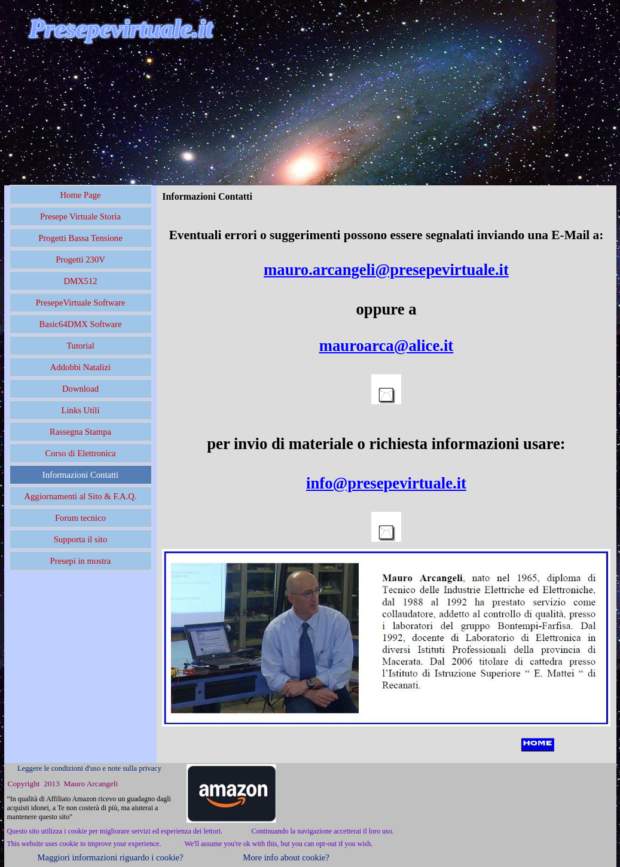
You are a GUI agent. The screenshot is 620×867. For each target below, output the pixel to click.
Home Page (80, 195)
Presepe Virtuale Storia (80, 216)
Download (80, 388)
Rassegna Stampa (80, 431)
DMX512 (80, 281)
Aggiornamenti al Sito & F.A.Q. (80, 496)
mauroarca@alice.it (386, 346)
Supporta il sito (81, 539)
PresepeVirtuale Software (80, 302)
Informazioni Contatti (80, 475)
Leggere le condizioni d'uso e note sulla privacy (89, 768)
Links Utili (81, 410)
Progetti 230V (80, 259)
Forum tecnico (80, 518)
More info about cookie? (286, 857)
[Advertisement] (143, 113)
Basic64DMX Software (80, 324)
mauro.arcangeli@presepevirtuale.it (386, 270)
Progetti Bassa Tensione (80, 238)
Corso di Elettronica (80, 453)
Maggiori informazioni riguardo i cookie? (110, 857)
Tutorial (80, 345)
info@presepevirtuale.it (386, 483)
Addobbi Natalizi (80, 367)
